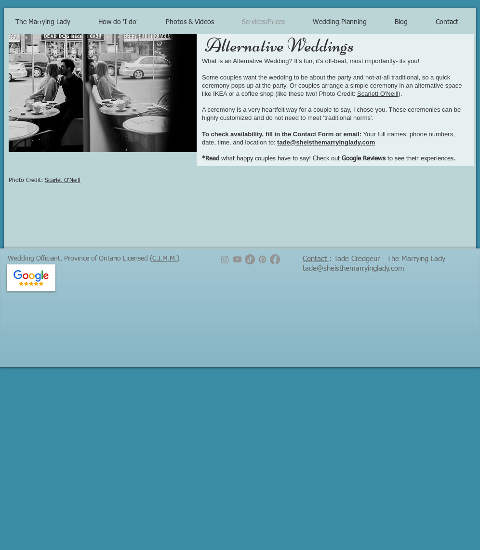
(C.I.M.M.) (164, 258)
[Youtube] (237, 259)
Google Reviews (364, 159)
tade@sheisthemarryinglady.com (326, 142)
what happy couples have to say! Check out (280, 159)
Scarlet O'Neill (62, 180)
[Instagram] (225, 259)
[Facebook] (275, 259)
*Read (210, 159)
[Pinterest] (262, 259)
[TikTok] (250, 259)
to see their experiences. (420, 159)
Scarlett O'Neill (378, 93)
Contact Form (313, 134)
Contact (316, 258)
